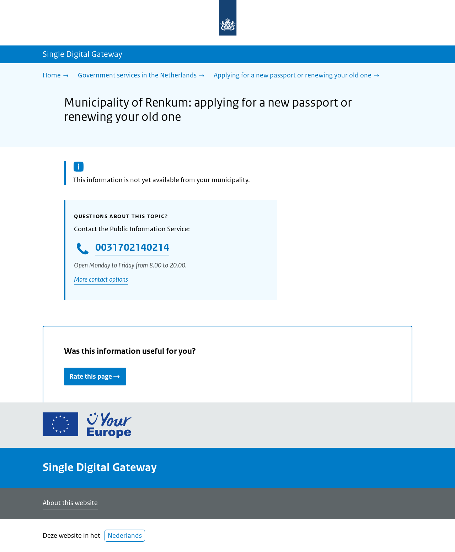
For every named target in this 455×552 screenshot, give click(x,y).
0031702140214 (132, 247)
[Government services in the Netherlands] (143, 75)
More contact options (101, 279)
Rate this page (95, 376)
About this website (70, 503)
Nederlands (125, 535)
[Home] (57, 75)
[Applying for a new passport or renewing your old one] (298, 75)
